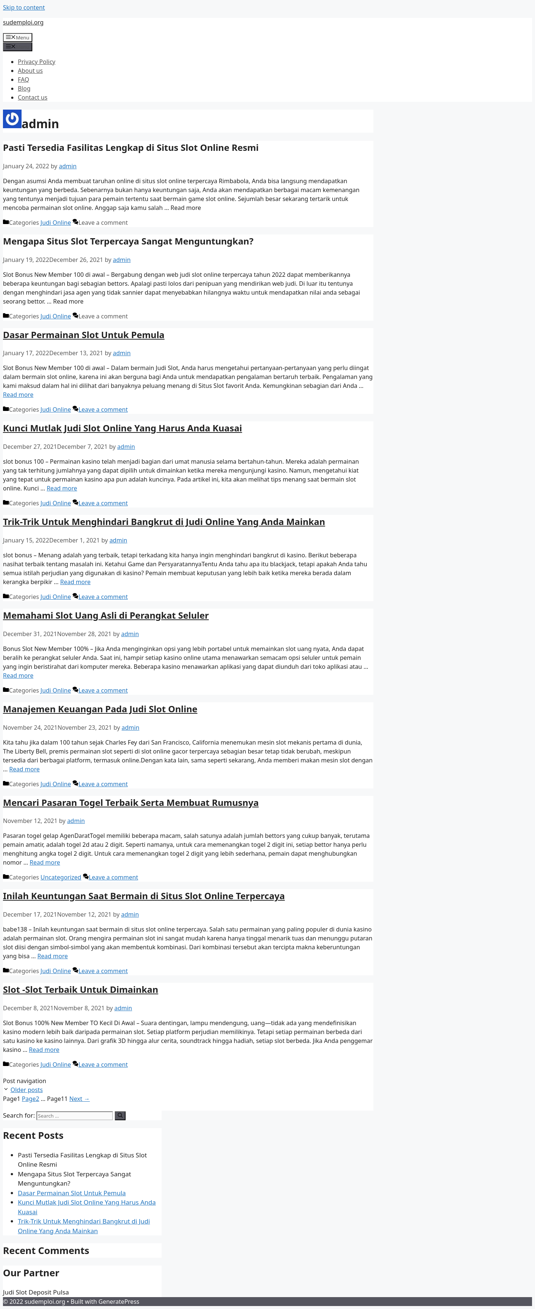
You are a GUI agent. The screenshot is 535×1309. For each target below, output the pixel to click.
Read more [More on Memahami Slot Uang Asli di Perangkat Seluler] (18, 675)
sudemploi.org (23, 22)
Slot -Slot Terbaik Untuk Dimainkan (80, 989)
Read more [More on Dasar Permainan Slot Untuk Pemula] (18, 395)
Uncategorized (60, 877)
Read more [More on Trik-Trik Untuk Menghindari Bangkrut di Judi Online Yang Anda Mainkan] (75, 582)
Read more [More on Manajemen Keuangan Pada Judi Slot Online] (24, 769)
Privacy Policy (36, 62)
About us (30, 71)
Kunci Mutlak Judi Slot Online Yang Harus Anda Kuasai (122, 428)
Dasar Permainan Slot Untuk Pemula (84, 334)
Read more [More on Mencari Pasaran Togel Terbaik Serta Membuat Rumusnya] (45, 862)
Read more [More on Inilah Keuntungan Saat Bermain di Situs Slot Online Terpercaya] (53, 956)
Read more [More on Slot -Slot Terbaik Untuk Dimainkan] (44, 1050)
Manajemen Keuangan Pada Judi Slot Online (100, 709)
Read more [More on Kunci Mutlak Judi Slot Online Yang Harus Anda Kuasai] (62, 488)
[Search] (120, 1115)
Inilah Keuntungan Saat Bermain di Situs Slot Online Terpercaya (144, 896)
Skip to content (24, 7)
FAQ (23, 79)
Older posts (26, 1090)
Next (79, 1099)
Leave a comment (103, 409)
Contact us (33, 97)
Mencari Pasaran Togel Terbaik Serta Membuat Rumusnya (131, 802)
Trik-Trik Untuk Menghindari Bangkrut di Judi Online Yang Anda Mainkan (164, 521)
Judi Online (55, 222)
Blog (24, 88)
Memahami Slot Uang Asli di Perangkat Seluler (106, 615)
